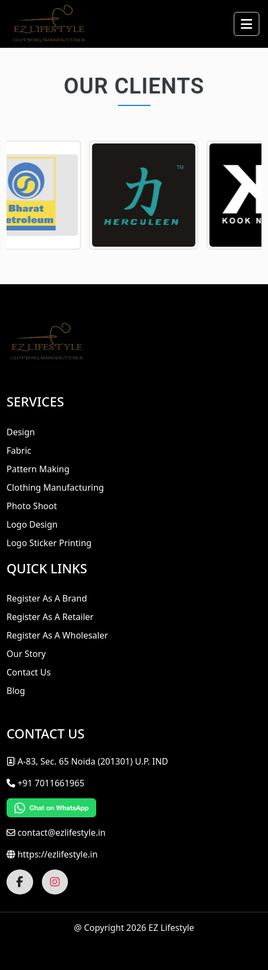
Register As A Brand (47, 598)
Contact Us (29, 672)
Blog (16, 691)
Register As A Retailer (50, 617)
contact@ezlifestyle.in (61, 832)
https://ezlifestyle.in (57, 854)
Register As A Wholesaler (57, 635)
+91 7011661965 (50, 783)
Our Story (26, 654)
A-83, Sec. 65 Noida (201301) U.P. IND (87, 761)
